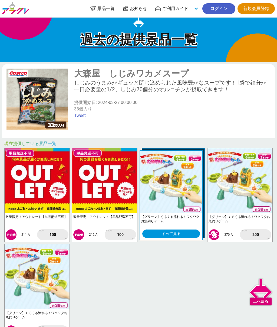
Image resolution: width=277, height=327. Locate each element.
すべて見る (171, 233)
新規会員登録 (256, 8)
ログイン (219, 8)
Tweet (80, 115)
